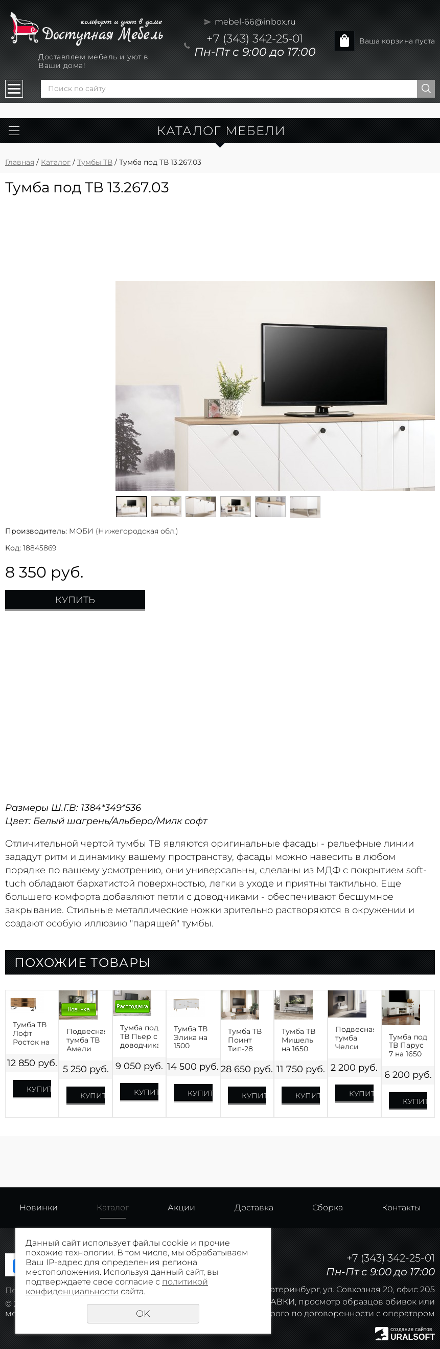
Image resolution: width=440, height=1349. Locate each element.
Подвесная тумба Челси (354, 1038)
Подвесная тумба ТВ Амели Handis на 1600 (85, 1040)
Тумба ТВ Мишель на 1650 (298, 1040)
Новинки (38, 1207)
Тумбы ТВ (94, 162)
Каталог (56, 162)
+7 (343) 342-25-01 (255, 39)
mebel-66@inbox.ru (255, 22)
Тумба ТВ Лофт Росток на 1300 (31, 1033)
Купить (75, 600)
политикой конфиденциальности (117, 1286)
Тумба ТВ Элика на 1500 (190, 1037)
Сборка (327, 1207)
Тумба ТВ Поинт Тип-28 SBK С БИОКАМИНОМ (247, 1040)
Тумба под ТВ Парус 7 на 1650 (408, 1045)
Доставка (254, 1207)
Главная (19, 162)
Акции (181, 1207)
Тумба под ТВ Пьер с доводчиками (139, 1036)
